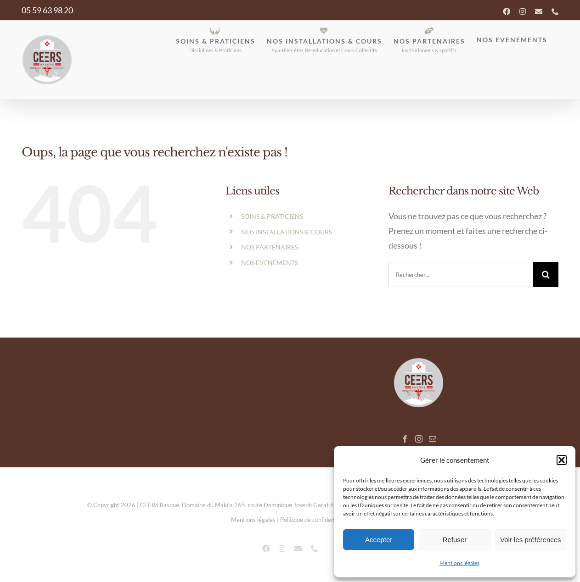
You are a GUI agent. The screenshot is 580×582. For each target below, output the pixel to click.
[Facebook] (405, 439)
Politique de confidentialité (314, 519)
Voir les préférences (530, 539)
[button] (561, 460)
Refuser (455, 539)
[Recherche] (545, 274)
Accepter (378, 539)
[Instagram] (418, 439)
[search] (461, 274)
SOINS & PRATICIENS (272, 216)
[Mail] (432, 439)
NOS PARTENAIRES (269, 247)
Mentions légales (459, 563)
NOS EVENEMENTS (269, 262)
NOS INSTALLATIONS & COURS (286, 232)
